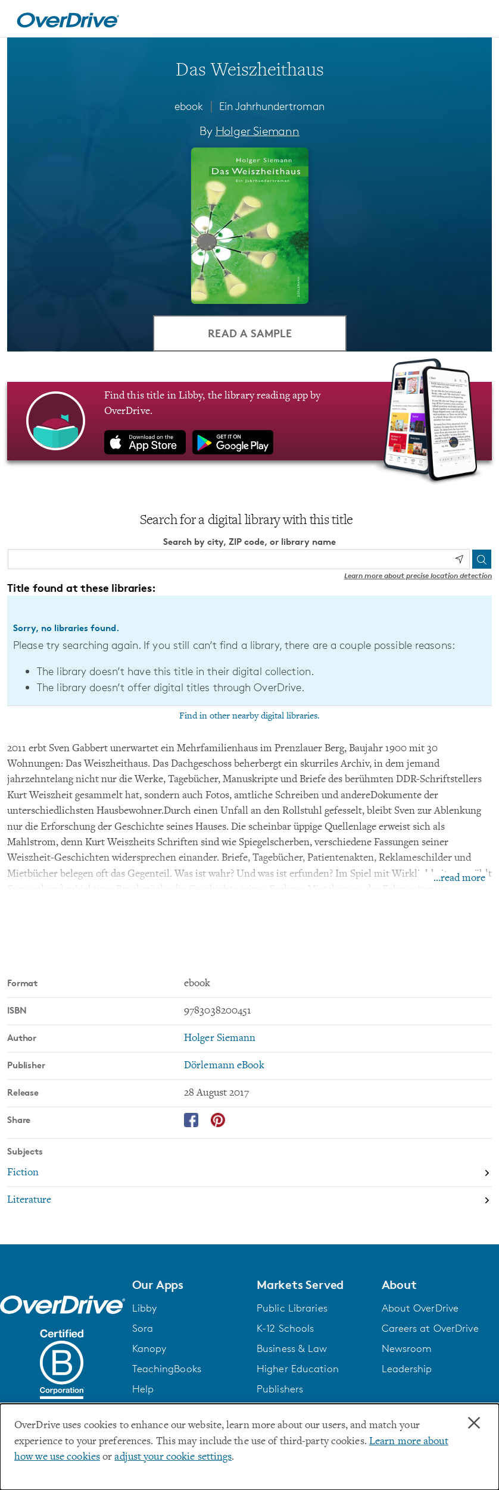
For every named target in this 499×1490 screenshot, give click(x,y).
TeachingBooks (166, 1369)
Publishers (280, 1389)
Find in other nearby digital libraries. (249, 717)
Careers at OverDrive (430, 1329)
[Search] (481, 559)
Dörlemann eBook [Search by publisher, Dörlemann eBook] (224, 1066)
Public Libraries (292, 1309)
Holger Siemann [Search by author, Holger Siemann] (258, 131)
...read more (459, 879)
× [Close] (474, 1423)
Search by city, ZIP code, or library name (249, 542)
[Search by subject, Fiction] (249, 1174)
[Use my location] (459, 560)
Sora (142, 1329)
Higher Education (298, 1369)
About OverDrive (420, 1309)
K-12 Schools (285, 1329)
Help (143, 1389)
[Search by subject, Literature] (249, 1201)
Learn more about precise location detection (418, 576)
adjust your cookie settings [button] (173, 1457)
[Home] (67, 18)
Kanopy (149, 1349)
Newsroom (407, 1349)
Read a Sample (250, 333)
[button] (187, 1285)
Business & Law (292, 1349)
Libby (144, 1309)
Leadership (407, 1369)
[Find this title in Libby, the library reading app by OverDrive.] (249, 421)
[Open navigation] (476, 20)
